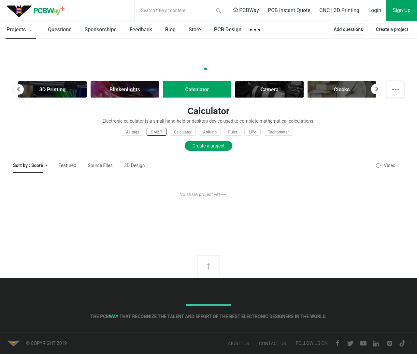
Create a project (392, 29)
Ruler (232, 132)
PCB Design (227, 29)
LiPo (252, 132)
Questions (59, 29)
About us (238, 343)
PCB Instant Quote (289, 10)
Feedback (141, 29)
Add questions (348, 29)
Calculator (183, 132)
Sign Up (401, 10)
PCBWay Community (37, 10)
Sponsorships (101, 29)
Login (374, 10)
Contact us (272, 343)
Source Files (100, 165)
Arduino (210, 132)
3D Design (134, 165)
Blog (170, 29)
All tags (132, 132)
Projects (21, 30)
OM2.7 (156, 132)
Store (195, 29)
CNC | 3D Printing (339, 10)
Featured (67, 165)
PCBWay (246, 10)
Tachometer (278, 132)
